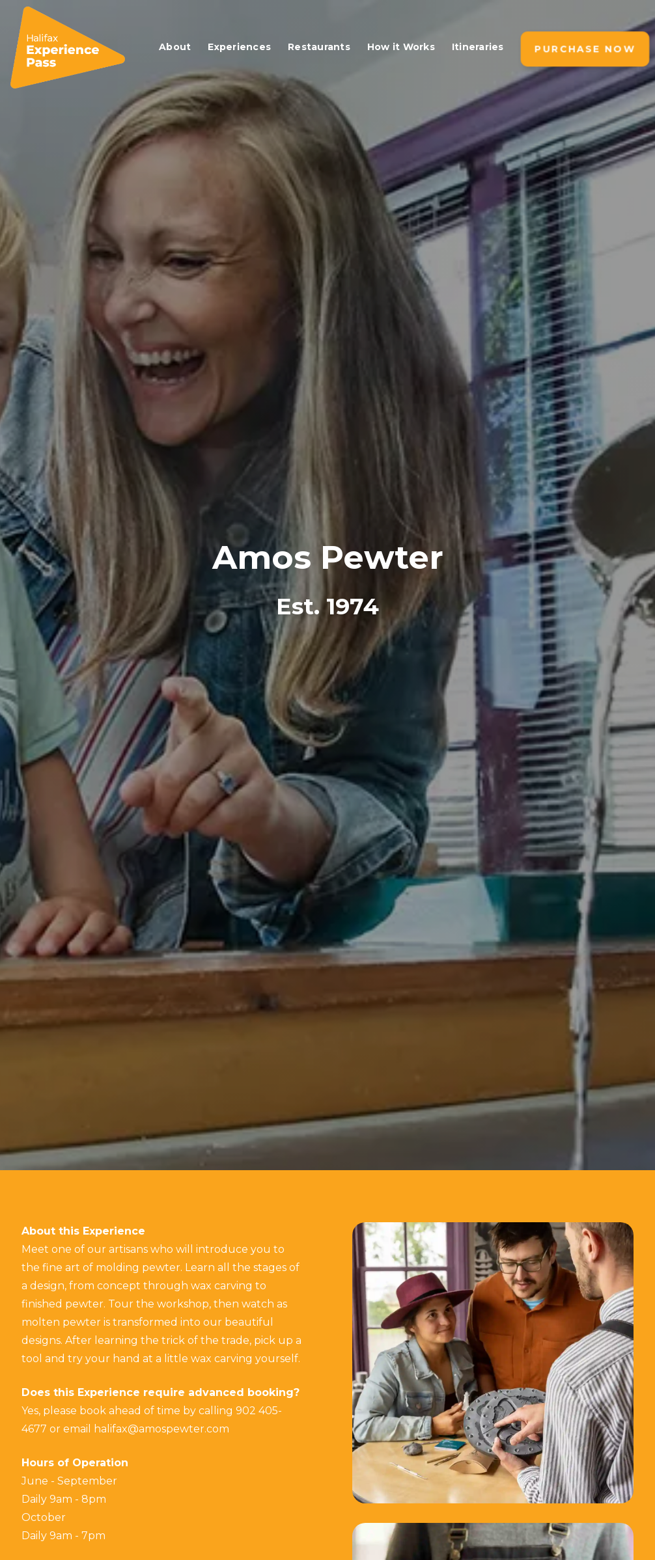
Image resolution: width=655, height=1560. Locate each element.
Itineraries (478, 47)
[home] (76, 48)
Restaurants (319, 47)
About (175, 47)
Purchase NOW (585, 49)
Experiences (239, 47)
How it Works (401, 47)
